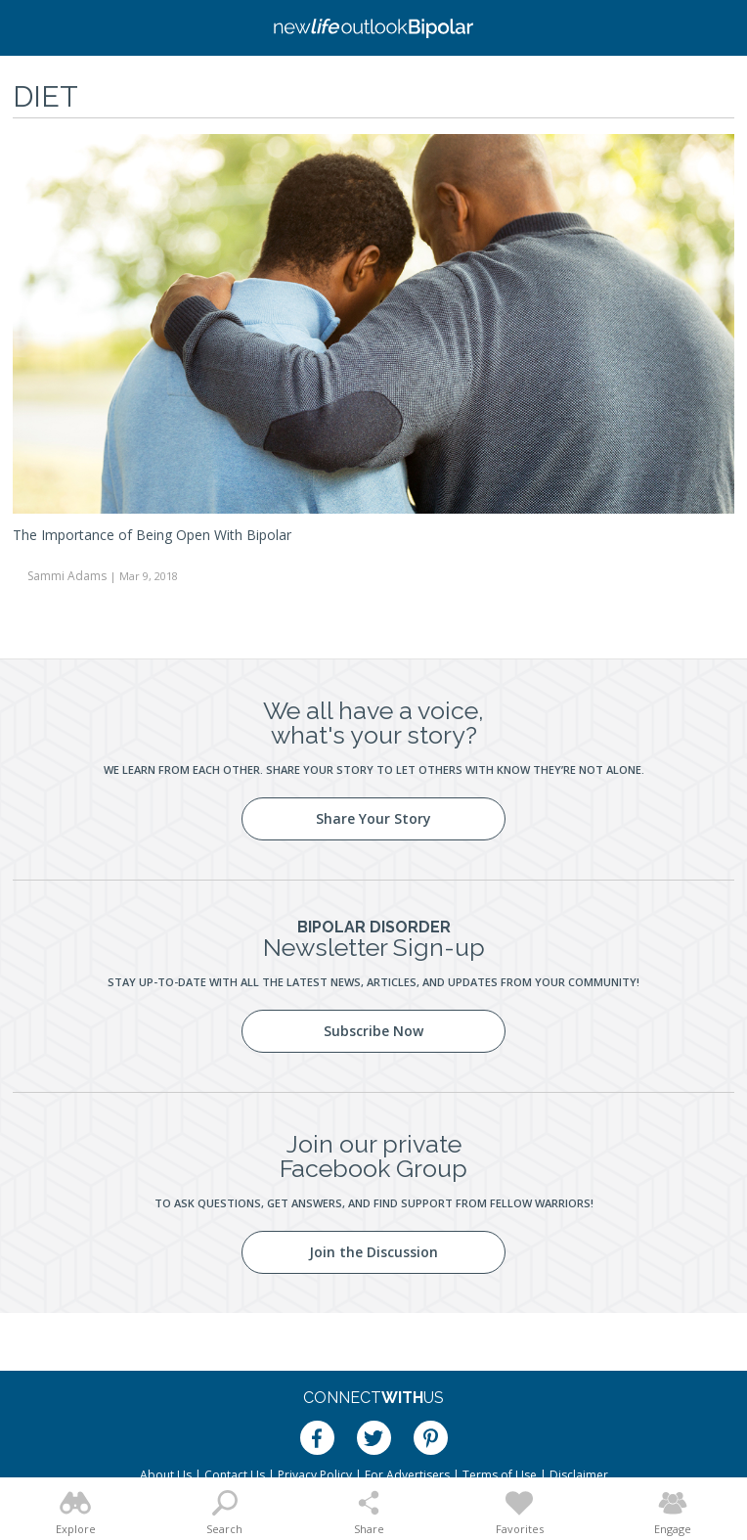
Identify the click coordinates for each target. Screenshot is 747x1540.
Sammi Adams (67, 575)
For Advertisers (407, 1475)
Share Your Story (373, 818)
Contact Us (234, 1475)
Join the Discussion (373, 1252)
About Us (166, 1475)
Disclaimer (578, 1475)
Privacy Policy (315, 1475)
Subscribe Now (373, 1030)
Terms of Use (499, 1475)
